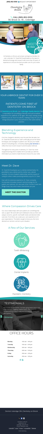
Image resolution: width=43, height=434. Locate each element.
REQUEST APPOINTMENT (27, 2)
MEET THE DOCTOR (15, 192)
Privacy (21, 428)
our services (34, 144)
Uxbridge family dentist (30, 111)
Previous (1, 316)
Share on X (19, 418)
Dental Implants (21, 264)
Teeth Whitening (21, 242)
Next (41, 316)
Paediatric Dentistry (21, 285)
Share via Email (24, 418)
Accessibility (27, 428)
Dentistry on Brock (9, 111)
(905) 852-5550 (12, 2)
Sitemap (34, 428)
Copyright (11, 428)
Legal (16, 428)
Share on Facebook (22, 418)
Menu (5, 22)
